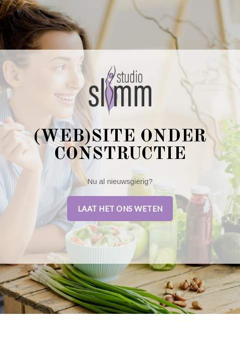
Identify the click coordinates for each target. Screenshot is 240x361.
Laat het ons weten (120, 208)
